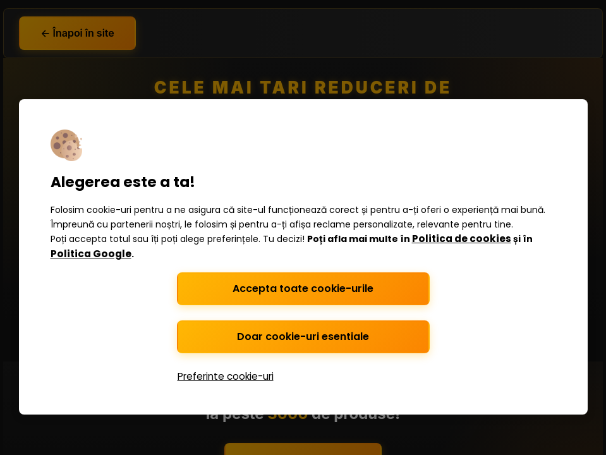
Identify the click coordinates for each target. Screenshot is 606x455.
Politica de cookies (461, 238)
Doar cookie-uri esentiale (303, 336)
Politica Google (91, 253)
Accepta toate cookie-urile (303, 288)
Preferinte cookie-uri (226, 376)
